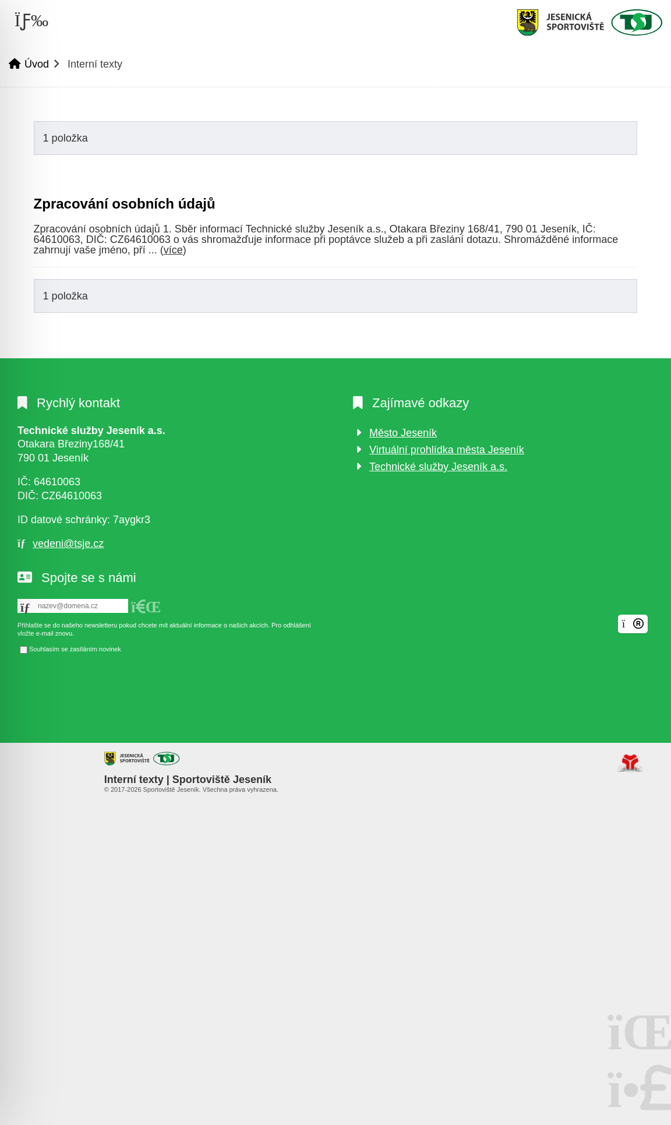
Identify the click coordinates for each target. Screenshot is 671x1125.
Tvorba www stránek (629, 763)
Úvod (589, 22)
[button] (146, 607)
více (173, 250)
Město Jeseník (403, 433)
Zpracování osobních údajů (125, 203)
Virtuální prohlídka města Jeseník (446, 450)
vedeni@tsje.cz (68, 543)
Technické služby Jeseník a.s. (438, 466)
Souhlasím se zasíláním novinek (75, 649)
